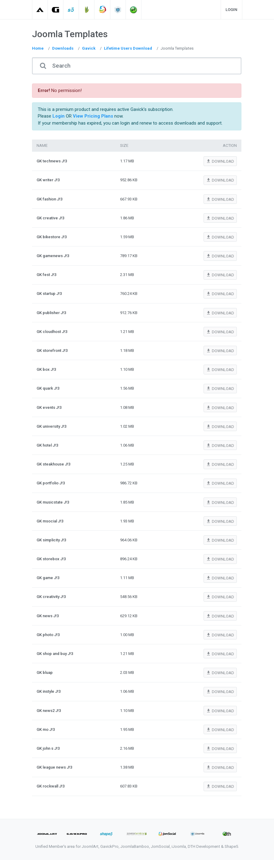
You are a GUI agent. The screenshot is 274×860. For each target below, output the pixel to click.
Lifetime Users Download (128, 48)
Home (38, 48)
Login (231, 9)
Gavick (88, 48)
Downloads (62, 48)
